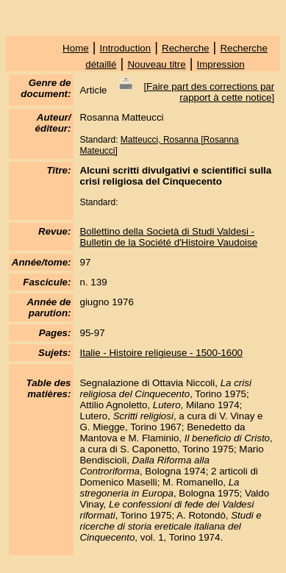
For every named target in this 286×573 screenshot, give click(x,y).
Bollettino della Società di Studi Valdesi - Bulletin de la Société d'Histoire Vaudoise (168, 237)
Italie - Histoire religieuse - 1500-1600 (161, 352)
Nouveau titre (156, 64)
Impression (221, 64)
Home (75, 48)
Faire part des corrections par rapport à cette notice (210, 92)
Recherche (185, 48)
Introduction (125, 48)
